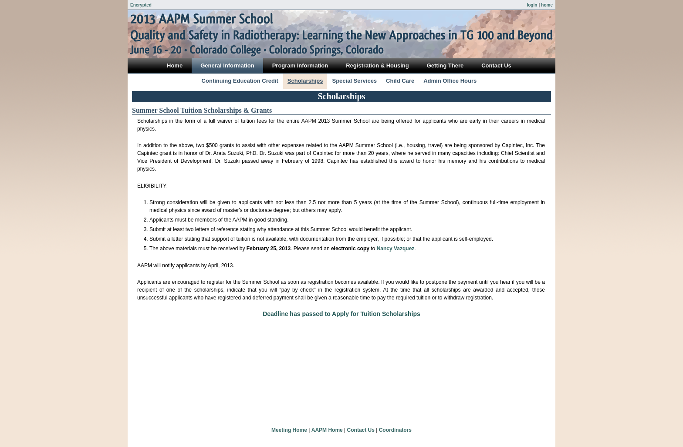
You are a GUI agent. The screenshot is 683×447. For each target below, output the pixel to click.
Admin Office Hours (450, 80)
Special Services (354, 80)
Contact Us (361, 430)
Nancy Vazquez (396, 248)
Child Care (400, 80)
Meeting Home (289, 430)
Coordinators (395, 430)
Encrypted (141, 5)
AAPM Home (327, 430)
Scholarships (305, 80)
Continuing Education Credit (240, 80)
